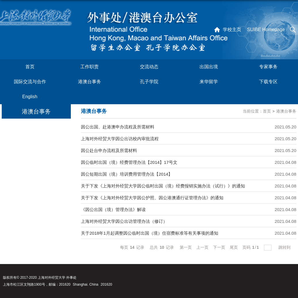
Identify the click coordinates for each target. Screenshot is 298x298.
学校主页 (232, 29)
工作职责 (89, 66)
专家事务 (268, 66)
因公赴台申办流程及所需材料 (109, 150)
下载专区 (268, 81)
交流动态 (149, 66)
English (29, 96)
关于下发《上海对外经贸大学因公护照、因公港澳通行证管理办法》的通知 (152, 197)
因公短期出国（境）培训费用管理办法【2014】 (126, 174)
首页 (30, 66)
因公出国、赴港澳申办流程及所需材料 (117, 126)
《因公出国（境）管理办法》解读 (113, 209)
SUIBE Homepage (266, 29)
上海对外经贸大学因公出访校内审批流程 (120, 138)
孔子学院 (149, 81)
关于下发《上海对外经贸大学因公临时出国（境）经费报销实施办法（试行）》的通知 (163, 185)
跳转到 (285, 247)
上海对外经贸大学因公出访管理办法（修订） (124, 221)
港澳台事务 (89, 81)
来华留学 (209, 81)
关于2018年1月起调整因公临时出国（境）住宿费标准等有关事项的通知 (149, 233)
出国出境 (209, 66)
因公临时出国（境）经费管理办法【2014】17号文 (129, 162)
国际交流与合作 (30, 81)
